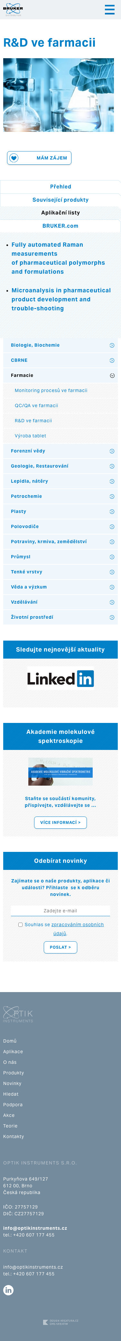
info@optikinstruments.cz (35, 1228)
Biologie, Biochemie (35, 345)
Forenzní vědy (28, 451)
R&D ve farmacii (33, 421)
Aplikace (13, 1051)
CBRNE (19, 360)
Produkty (13, 1073)
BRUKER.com (60, 226)
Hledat (11, 1094)
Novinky (12, 1083)
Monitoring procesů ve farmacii (51, 390)
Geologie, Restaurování (40, 466)
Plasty (18, 511)
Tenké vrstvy (26, 572)
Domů (10, 1041)
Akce (9, 1115)
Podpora (13, 1105)
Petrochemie (26, 496)
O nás (10, 1062)
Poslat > (60, 947)
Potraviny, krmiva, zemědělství (49, 541)
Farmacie (22, 375)
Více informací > (60, 822)
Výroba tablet (30, 436)
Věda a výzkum (29, 587)
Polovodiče (25, 526)
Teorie (10, 1126)
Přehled (60, 186)
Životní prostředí (32, 617)
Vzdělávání (24, 602)
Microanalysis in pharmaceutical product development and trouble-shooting (61, 299)
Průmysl (21, 557)
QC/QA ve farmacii (36, 405)
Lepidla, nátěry (29, 481)
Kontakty (13, 1136)
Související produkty (61, 199)
